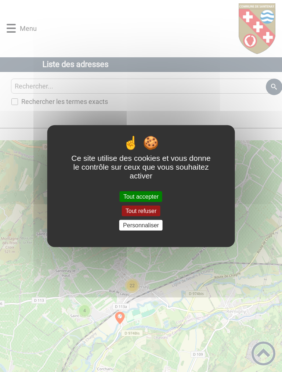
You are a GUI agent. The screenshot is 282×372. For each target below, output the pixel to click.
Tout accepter (141, 196)
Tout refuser (141, 210)
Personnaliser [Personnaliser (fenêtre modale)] (141, 225)
